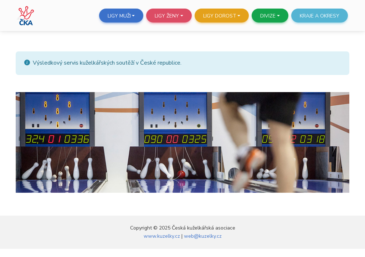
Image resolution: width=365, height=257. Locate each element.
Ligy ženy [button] (167, 15)
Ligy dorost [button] (219, 15)
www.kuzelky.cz (162, 236)
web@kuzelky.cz (203, 236)
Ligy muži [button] (119, 15)
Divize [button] (268, 15)
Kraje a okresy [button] (319, 15)
